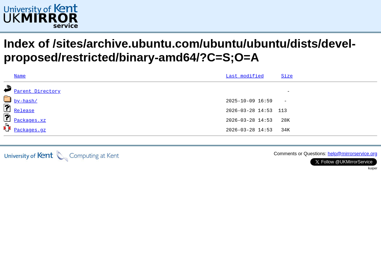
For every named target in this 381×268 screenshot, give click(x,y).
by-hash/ (25, 100)
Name (20, 75)
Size (286, 75)
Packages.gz (30, 129)
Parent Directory (37, 90)
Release (24, 110)
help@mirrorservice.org (352, 153)
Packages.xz (30, 120)
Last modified (244, 75)
